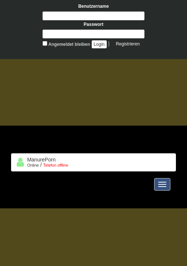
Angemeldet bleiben (66, 44)
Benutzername (93, 6)
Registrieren (128, 44)
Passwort (93, 24)
